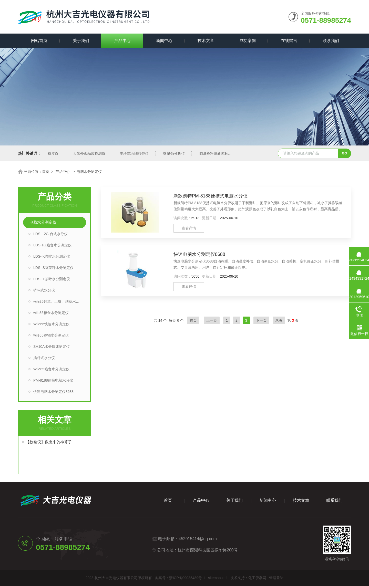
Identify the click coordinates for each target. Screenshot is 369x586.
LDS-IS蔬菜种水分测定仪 (53, 268)
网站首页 (38, 41)
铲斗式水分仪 (44, 290)
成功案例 (247, 41)
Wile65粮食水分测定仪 (51, 369)
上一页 (211, 321)
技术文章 (205, 41)
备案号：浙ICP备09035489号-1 (180, 578)
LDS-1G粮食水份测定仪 (52, 245)
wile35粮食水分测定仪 (51, 313)
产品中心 (122, 41)
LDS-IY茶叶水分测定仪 (51, 279)
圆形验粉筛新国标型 (215, 154)
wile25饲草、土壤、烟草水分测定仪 (59, 302)
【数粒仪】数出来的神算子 (49, 442)
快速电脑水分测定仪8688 (53, 392)
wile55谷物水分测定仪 (51, 335)
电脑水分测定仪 (42, 222)
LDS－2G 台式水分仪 (50, 234)
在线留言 (288, 41)
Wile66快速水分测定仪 (51, 324)
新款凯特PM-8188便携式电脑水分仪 (210, 196)
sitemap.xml (217, 578)
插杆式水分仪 (44, 358)
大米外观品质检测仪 (89, 154)
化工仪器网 (257, 578)
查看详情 (189, 228)
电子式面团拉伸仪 (134, 154)
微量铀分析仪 (174, 154)
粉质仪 (53, 154)
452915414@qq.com (198, 539)
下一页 (261, 321)
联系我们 (330, 41)
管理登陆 (276, 578)
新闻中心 (164, 41)
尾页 (278, 321)
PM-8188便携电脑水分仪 (53, 381)
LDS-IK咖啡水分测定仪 (51, 257)
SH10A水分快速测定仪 (51, 347)
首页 (45, 172)
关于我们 (80, 41)
